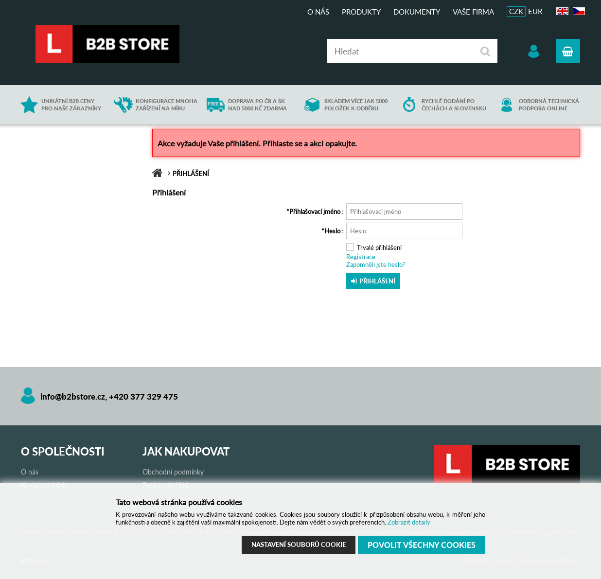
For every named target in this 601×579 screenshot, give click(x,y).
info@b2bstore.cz (72, 396)
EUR (535, 11)
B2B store (108, 44)
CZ (577, 11)
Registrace (360, 257)
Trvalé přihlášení (379, 247)
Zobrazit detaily (409, 522)
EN (561, 11)
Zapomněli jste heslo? (376, 264)
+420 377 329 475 (143, 396)
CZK (516, 11)
